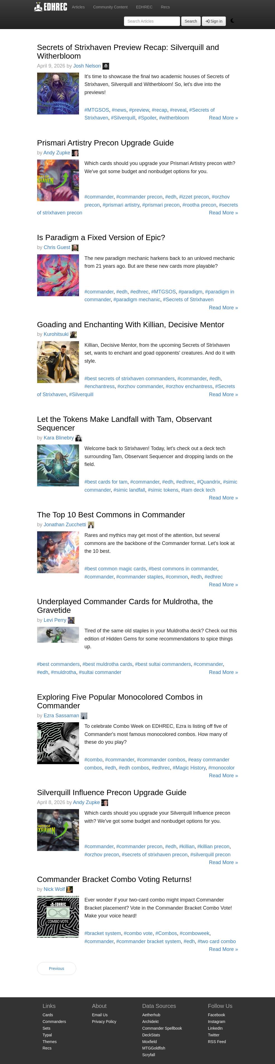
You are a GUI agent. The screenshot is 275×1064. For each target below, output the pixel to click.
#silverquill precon (210, 854)
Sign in (214, 21)
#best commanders (58, 664)
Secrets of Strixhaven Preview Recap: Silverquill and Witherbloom (128, 51)
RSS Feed (217, 1041)
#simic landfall (129, 490)
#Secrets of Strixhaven (188, 299)
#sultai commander (100, 672)
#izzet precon (194, 197)
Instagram (216, 1021)
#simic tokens (163, 490)
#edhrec (139, 292)
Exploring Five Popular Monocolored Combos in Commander (120, 701)
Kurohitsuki (60, 334)
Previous (56, 968)
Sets (47, 1028)
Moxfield (149, 1041)
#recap (159, 110)
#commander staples (139, 577)
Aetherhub (151, 1015)
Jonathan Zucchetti (69, 524)
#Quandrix (208, 482)
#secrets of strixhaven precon (155, 854)
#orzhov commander (140, 386)
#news (119, 110)
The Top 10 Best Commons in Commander (111, 514)
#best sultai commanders (163, 664)
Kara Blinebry (63, 438)
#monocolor (222, 768)
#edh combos (134, 768)
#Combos (166, 933)
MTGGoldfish (153, 1048)
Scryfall (148, 1055)
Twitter (213, 1035)
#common (177, 577)
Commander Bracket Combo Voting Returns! (114, 879)
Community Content (110, 7)
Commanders (54, 1021)
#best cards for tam (106, 482)
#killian (187, 846)
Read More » (223, 118)
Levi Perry (59, 620)
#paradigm (190, 292)
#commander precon (139, 197)
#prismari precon (161, 205)
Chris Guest (61, 247)
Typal (47, 1035)
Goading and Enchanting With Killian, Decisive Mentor (130, 324)
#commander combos (161, 759)
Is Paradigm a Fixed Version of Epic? (101, 237)
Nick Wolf (58, 889)
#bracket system (103, 933)
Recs (165, 7)
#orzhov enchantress (189, 386)
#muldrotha (63, 672)
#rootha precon (199, 205)
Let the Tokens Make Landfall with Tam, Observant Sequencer (124, 423)
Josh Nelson (91, 66)
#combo (93, 759)
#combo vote (138, 933)
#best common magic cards (115, 569)
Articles (78, 7)
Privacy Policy (104, 1021)
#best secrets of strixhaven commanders (130, 378)
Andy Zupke (61, 153)
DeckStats (151, 1035)
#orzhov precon (102, 854)
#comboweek (194, 933)
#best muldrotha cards (107, 664)
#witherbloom (174, 118)
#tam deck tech (198, 490)
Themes (50, 1041)
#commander (99, 197)
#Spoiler (147, 118)
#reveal (178, 110)
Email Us (99, 1015)
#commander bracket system (148, 941)
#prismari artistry (121, 205)
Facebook (216, 1015)
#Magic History (189, 768)
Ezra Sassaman (65, 715)
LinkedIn (215, 1028)
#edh (170, 197)
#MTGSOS (97, 110)
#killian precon (213, 846)
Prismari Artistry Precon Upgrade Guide (105, 142)
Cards (48, 1015)
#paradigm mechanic (137, 299)
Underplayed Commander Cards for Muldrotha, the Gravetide (125, 606)
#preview (139, 110)
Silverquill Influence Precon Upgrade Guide (111, 792)
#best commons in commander (183, 569)
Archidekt (150, 1021)
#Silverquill (123, 118)
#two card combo (217, 941)
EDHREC (144, 7)
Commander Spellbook (162, 1028)
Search (191, 21)
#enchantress (100, 386)
